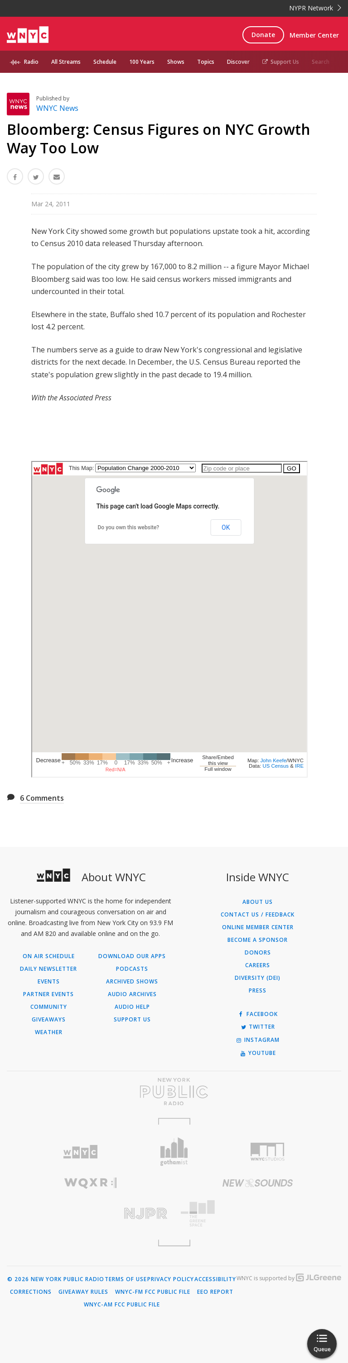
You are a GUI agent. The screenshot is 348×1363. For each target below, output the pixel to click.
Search (320, 62)
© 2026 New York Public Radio (55, 1279)
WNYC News (57, 108)
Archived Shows (132, 981)
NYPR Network (315, 8)
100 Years (142, 62)
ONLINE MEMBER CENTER (258, 927)
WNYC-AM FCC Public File (122, 1304)
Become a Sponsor (257, 940)
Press (257, 990)
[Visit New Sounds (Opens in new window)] (257, 1183)
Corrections (31, 1292)
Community (48, 1007)
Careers (257, 965)
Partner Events (48, 994)
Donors (258, 952)
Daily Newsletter (48, 969)
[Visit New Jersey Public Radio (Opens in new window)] (90, 1213)
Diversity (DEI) (257, 978)
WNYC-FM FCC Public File (152, 1292)
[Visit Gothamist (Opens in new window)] (174, 1151)
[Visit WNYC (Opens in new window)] (80, 1152)
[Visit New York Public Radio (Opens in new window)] (174, 1091)
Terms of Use (126, 1279)
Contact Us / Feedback (258, 914)
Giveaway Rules (83, 1292)
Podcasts (132, 969)
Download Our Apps (132, 956)
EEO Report (215, 1292)
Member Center (314, 35)
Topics (205, 62)
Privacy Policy (170, 1279)
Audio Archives (132, 994)
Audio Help (132, 1007)
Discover (238, 62)
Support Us (280, 62)
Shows (175, 62)
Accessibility (215, 1279)
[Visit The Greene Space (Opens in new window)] (257, 1213)
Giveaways (49, 1019)
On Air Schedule (49, 956)
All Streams (66, 62)
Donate (263, 34)
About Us (257, 902)
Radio (31, 62)
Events (49, 981)
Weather (49, 1032)
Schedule (104, 62)
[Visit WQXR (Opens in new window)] (90, 1183)
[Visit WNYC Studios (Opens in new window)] (267, 1152)
